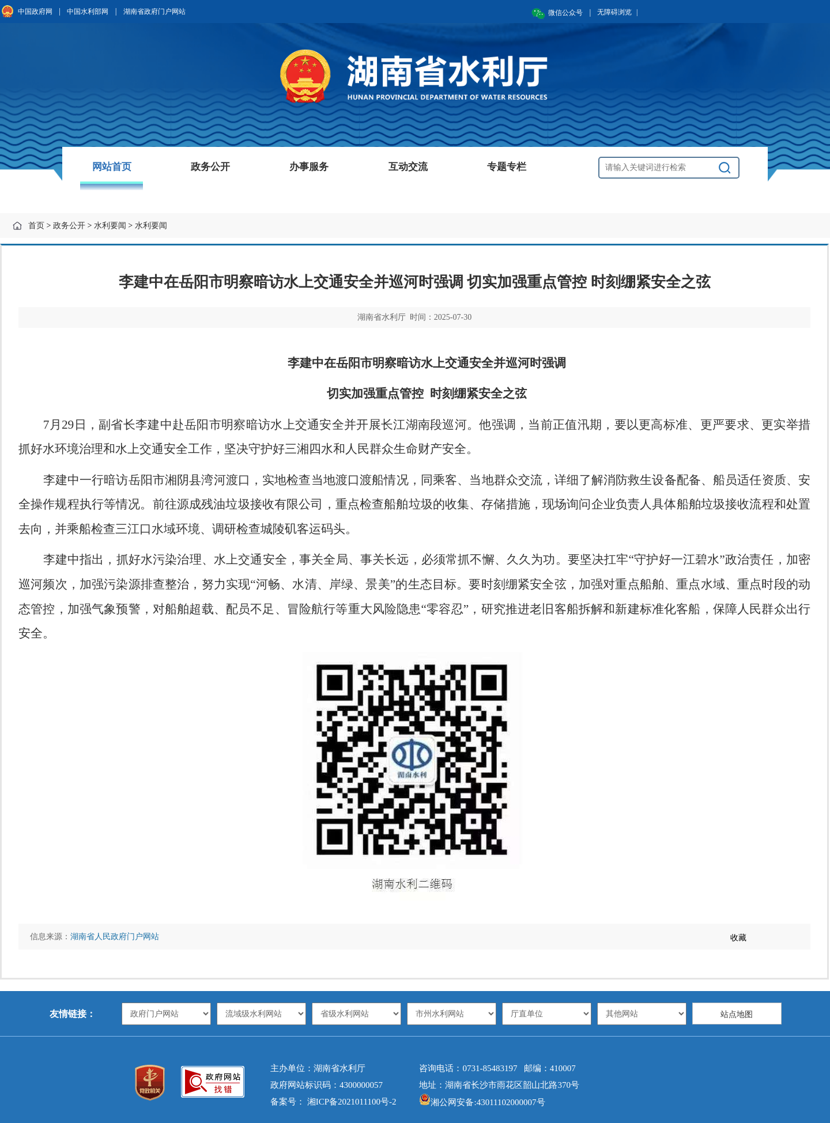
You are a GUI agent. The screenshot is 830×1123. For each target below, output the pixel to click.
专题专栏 (506, 166)
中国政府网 (35, 11)
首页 (36, 225)
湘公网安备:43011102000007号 (482, 1102)
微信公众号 (565, 13)
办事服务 (309, 166)
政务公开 (210, 166)
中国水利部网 (87, 11)
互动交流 (408, 166)
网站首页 (111, 166)
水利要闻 (110, 225)
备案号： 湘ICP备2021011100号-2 (333, 1101)
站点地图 (736, 1014)
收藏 (738, 937)
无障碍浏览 (617, 12)
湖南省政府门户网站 (154, 11)
